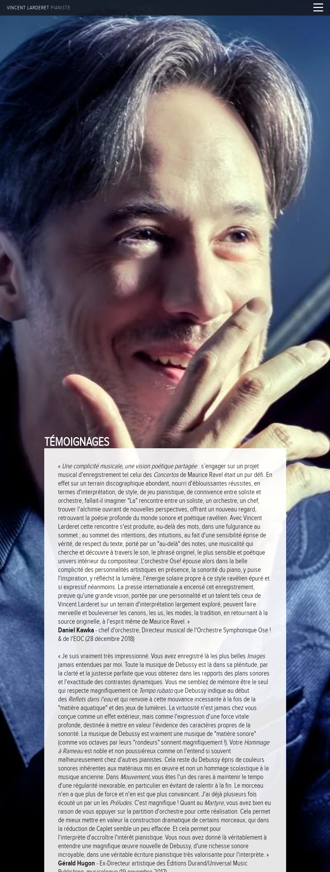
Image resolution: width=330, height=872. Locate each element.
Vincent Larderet (38, 8)
